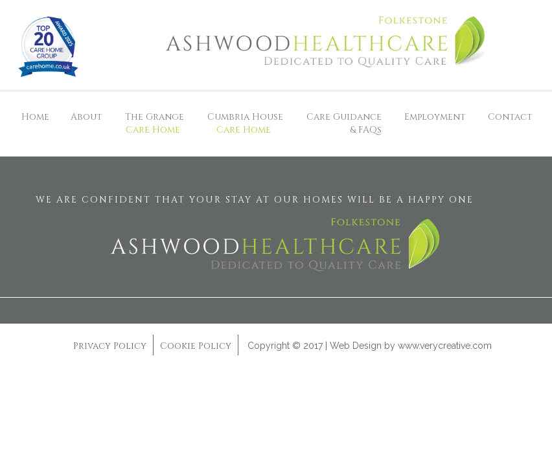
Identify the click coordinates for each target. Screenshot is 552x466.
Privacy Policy (109, 346)
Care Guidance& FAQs (344, 123)
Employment (435, 117)
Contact (510, 117)
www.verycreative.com (445, 345)
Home (35, 117)
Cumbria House (243, 124)
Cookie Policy (195, 346)
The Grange (153, 124)
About (86, 117)
